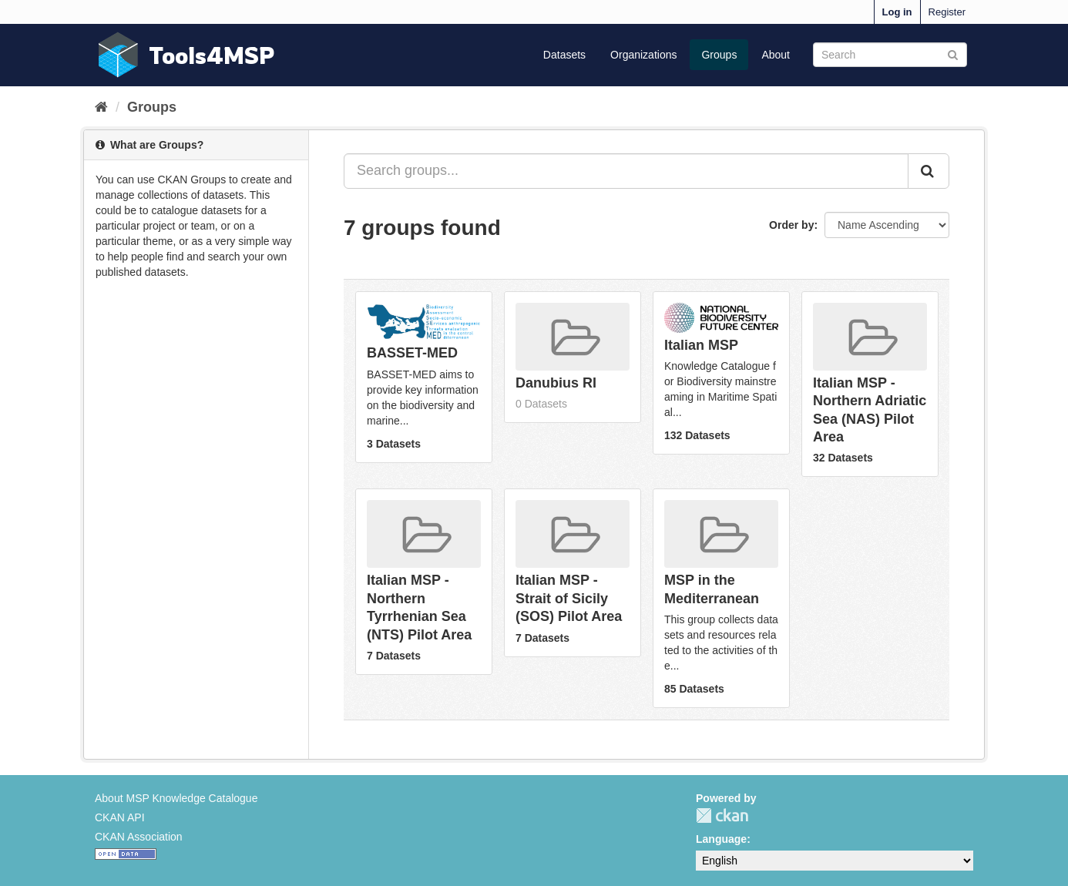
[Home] (101, 107)
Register (947, 12)
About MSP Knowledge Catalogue (176, 798)
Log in (897, 12)
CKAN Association (139, 837)
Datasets (564, 55)
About (775, 55)
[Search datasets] (890, 54)
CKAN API (120, 817)
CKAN (722, 815)
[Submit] (952, 53)
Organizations (643, 55)
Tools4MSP (212, 55)
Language (721, 839)
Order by (791, 225)
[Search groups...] (626, 171)
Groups (719, 55)
